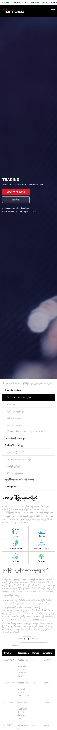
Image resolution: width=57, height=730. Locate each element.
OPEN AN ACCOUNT (16, 192)
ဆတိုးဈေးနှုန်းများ (14, 424)
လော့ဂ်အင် (16, 199)
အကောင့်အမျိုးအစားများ (15, 438)
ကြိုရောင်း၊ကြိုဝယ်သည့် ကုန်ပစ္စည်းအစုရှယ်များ (26, 431)
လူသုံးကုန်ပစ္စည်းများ (15, 411)
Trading (16, 383)
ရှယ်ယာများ (12, 404)
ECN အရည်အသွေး (15, 472)
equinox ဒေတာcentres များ (19, 459)
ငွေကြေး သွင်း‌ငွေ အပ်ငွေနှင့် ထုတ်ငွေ (19, 479)
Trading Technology (14, 445)
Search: (29, 644)
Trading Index (11, 486)
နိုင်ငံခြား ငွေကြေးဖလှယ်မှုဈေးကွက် (37, 383)
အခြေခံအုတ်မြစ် (13, 466)
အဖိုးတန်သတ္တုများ (14, 417)
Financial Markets (13, 390)
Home (6, 383)
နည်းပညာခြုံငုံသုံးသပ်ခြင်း (17, 452)
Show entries (27, 638)
